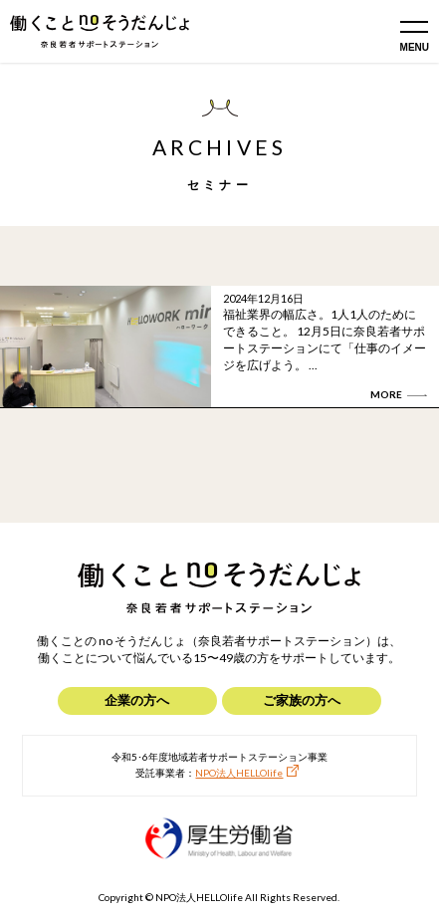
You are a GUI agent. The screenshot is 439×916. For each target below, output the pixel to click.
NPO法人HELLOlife (239, 773)
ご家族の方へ (301, 700)
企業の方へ (137, 700)
